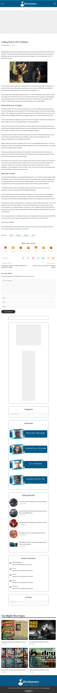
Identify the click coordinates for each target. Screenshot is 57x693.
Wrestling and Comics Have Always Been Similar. (32, 533)
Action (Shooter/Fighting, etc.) (12, 655)
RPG (31, 86)
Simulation (44, 666)
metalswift (25, 229)
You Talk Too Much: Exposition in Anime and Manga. (33, 501)
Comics (4, 638)
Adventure (5, 657)
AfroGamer (6, 45)
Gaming (12, 657)
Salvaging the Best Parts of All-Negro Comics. (13, 642)
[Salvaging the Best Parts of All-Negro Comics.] (14, 630)
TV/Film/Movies (41, 638)
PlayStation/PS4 (7, 666)
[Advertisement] (28, 22)
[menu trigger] (3, 3)
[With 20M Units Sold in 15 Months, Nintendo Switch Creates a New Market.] (13, 544)
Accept (28, 691)
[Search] (55, 3)
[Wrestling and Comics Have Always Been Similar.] (13, 534)
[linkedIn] (43, 258)
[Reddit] (48, 258)
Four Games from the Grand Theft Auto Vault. (13, 670)
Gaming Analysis (41, 655)
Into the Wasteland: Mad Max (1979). (39, 642)
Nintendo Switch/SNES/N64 (10, 662)
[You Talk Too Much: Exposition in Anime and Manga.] (13, 502)
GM (9, 638)
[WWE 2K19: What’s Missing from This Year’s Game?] (13, 523)
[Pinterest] (33, 258)
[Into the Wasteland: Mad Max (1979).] (42, 630)
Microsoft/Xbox (7, 659)
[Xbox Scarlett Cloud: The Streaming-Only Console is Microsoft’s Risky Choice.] (13, 513)
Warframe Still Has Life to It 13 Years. (22, 564)
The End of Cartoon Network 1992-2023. (22, 570)
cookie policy (46, 688)
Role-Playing (17, 666)
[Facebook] (23, 258)
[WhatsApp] (38, 258)
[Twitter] (28, 258)
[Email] (53, 258)
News (25, 638)
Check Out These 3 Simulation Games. (39, 670)
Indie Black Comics (16, 638)
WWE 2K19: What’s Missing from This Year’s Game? (33, 522)
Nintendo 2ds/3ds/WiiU (37, 659)
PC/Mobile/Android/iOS (9, 664)
